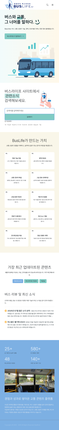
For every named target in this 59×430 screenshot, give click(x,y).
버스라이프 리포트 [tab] (31, 281)
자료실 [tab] (43, 281)
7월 (40, 125)
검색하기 (29, 117)
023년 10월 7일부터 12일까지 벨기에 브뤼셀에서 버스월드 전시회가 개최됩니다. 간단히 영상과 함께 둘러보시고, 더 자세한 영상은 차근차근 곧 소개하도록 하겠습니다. (31, 324)
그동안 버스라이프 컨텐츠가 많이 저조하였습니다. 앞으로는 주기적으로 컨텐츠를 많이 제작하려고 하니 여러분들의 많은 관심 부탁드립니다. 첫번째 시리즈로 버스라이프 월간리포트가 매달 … (31, 313)
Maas (35, 125)
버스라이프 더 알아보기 (15, 36)
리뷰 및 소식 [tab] (18, 281)
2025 (29, 125)
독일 (8, 125)
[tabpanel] (29, 313)
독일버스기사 (16, 125)
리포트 (24, 125)
